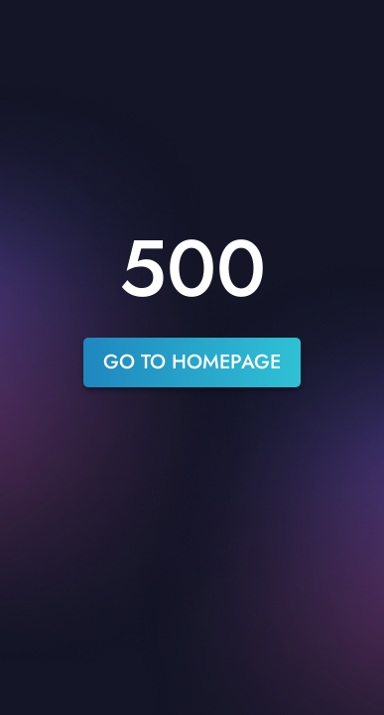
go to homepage (192, 362)
